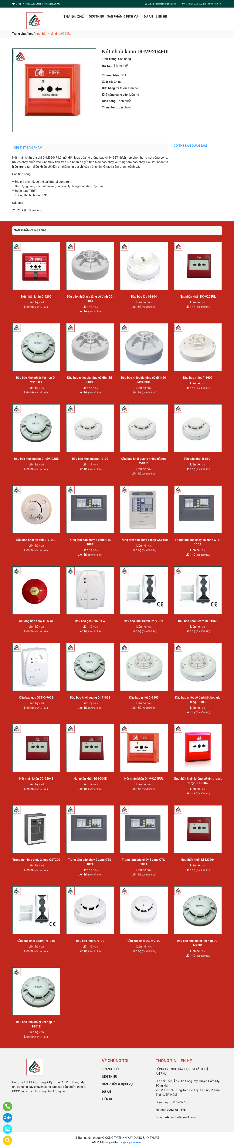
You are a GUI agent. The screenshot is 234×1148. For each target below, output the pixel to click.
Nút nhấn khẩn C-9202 (36, 296)
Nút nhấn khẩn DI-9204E (90, 778)
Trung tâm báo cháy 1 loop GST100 (144, 540)
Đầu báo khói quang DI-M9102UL (36, 459)
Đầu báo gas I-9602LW (90, 621)
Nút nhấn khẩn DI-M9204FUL (143, 778)
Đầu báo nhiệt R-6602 (197, 377)
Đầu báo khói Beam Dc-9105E (144, 621)
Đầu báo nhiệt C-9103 (144, 697)
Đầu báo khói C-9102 (90, 941)
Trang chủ (19, 33)
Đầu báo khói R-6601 (198, 459)
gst (30, 33)
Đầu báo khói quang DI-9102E (90, 697)
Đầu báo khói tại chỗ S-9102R (36, 540)
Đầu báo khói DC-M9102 (144, 941)
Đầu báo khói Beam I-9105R (36, 941)
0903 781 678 (139, 118)
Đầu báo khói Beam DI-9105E (197, 621)
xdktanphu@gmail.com (180, 1117)
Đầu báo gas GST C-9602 (36, 697)
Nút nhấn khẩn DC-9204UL (198, 296)
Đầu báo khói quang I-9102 (90, 459)
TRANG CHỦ (73, 16)
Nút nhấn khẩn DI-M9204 (198, 860)
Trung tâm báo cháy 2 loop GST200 (36, 860)
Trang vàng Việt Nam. (130, 1142)
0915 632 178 (180, 1102)
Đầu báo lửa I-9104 (144, 296)
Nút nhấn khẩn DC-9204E (36, 778)
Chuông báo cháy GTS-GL (36, 621)
